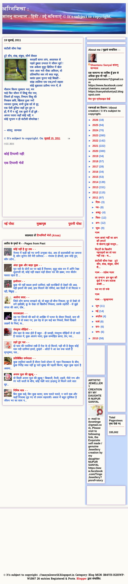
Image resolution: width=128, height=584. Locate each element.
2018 (95, 161)
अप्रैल (99, 316)
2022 (95, 140)
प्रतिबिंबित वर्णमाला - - (24, 359)
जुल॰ (98, 228)
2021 (95, 145)
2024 (95, 130)
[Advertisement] (104, 359)
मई (97, 311)
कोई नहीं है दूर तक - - (24, 249)
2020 (95, 151)
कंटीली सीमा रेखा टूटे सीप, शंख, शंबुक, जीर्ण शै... (107, 264)
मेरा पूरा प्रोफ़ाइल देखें (99, 98)
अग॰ (98, 222)
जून (98, 305)
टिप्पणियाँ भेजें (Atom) (48, 236)
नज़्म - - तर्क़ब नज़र (104, 272)
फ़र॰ (98, 326)
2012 (95, 192)
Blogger (82, 579)
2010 (95, 338)
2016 (95, 171)
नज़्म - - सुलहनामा (104, 299)
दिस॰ (98, 202)
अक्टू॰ (99, 212)
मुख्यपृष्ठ (41, 224)
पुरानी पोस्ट (75, 224)
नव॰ (98, 207)
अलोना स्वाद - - (21, 298)
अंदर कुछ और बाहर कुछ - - (27, 265)
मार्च (98, 321)
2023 (95, 135)
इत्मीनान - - (19, 281)
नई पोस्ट (9, 224)
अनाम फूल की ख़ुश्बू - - (25, 375)
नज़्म (97, 232)
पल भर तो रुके (102, 289)
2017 (95, 166)
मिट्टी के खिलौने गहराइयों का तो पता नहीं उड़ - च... (105, 252)
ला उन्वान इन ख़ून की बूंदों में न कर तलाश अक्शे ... (106, 280)
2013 (95, 187)
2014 (95, 182)
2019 (95, 156)
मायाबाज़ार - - (20, 314)
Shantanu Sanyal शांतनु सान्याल (104, 67)
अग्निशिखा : (15, 9)
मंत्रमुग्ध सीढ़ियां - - (22, 330)
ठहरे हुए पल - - (21, 342)
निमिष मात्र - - (20, 391)
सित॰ (99, 217)
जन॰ (98, 331)
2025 (95, 125)
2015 (95, 176)
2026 (95, 119)
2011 (95, 197)
